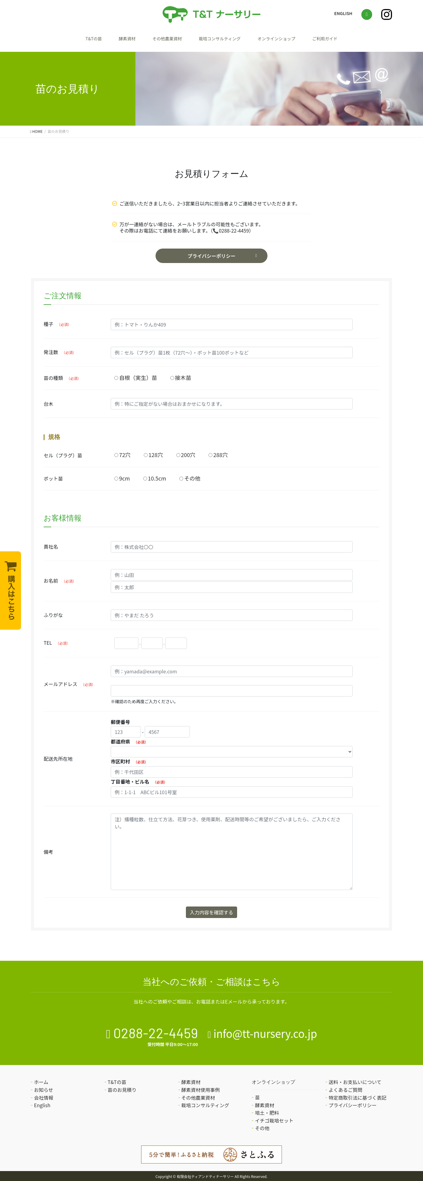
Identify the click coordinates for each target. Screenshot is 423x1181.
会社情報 (43, 1094)
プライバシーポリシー (211, 253)
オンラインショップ (290, 39)
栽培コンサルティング (221, 39)
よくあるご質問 (345, 1087)
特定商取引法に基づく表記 (357, 1094)
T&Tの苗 (68, 39)
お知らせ (43, 1087)
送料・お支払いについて (355, 1079)
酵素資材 (109, 39)
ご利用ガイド (349, 39)
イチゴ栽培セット (274, 1117)
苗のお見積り (122, 1087)
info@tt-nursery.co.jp (265, 1030)
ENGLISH (343, 13)
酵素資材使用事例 (200, 1087)
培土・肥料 (267, 1110)
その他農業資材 (158, 39)
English (42, 1102)
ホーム (41, 1079)
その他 (262, 1125)
